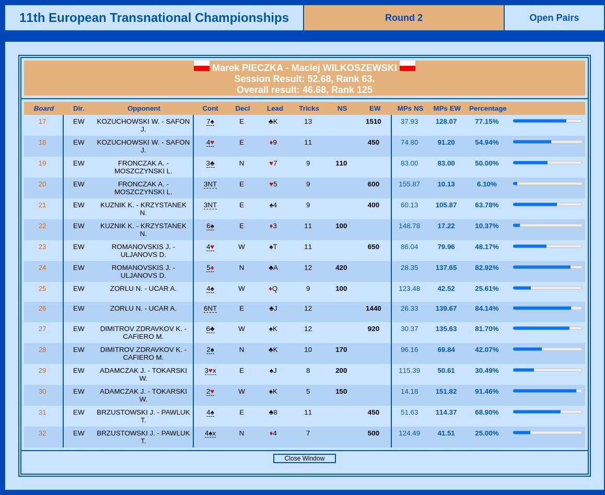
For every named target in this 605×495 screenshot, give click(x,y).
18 (44, 142)
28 (44, 349)
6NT (210, 308)
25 (44, 288)
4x (210, 433)
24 (44, 268)
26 (44, 308)
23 (44, 247)
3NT (210, 184)
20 (44, 184)
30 (44, 391)
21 (44, 205)
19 (44, 163)
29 (44, 370)
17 (44, 121)
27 (44, 329)
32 (44, 433)
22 (44, 226)
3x (210, 370)
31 (44, 412)
